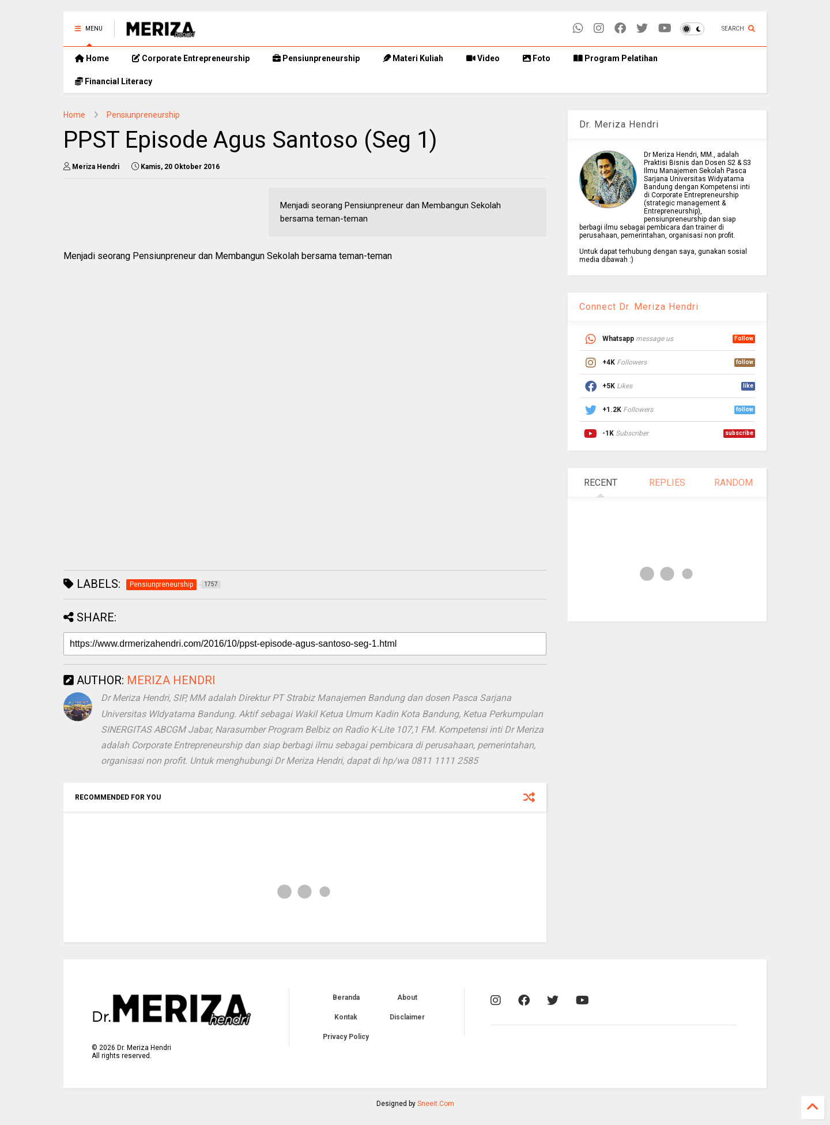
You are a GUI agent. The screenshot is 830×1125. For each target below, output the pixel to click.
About (407, 997)
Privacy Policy (346, 1037)
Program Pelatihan (616, 58)
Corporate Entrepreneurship (191, 58)
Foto (536, 58)
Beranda (346, 997)
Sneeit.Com (435, 1104)
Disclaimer (407, 1017)
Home (92, 58)
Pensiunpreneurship (316, 58)
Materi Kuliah (413, 58)
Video (483, 58)
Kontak (345, 1017)
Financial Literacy (113, 81)
